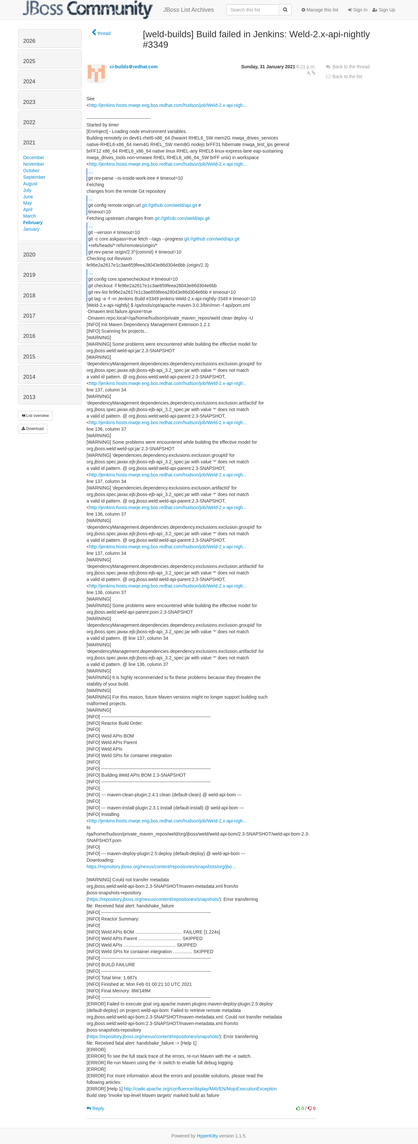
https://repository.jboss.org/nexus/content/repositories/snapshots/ (153, 899)
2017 (29, 316)
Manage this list (319, 9)
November (33, 164)
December (33, 157)
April (27, 209)
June (28, 196)
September (34, 177)
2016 (29, 336)
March (29, 216)
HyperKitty (207, 1135)
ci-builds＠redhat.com (134, 66)
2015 (29, 357)
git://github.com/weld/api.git (169, 205)
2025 (29, 61)
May (27, 203)
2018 (29, 295)
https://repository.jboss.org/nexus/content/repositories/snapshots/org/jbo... (161, 866)
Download (33, 428)
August (30, 183)
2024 (29, 81)
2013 (29, 397)
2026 (29, 41)
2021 (29, 143)
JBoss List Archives (118, 10)
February (33, 222)
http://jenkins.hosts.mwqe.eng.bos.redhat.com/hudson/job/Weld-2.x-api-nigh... (168, 105)
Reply (95, 1108)
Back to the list (343, 76)
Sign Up (383, 9)
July (27, 190)
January (31, 229)
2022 (29, 122)
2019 (29, 275)
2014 (29, 377)
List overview (35, 415)
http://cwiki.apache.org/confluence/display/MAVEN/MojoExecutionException (200, 1088)
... (90, 171)
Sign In (357, 9)
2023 (29, 102)
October (31, 170)
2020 (29, 255)
